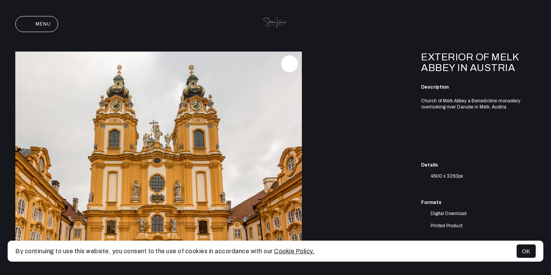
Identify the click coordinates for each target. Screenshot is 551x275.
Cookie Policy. (294, 251)
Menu (37, 24)
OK (526, 251)
